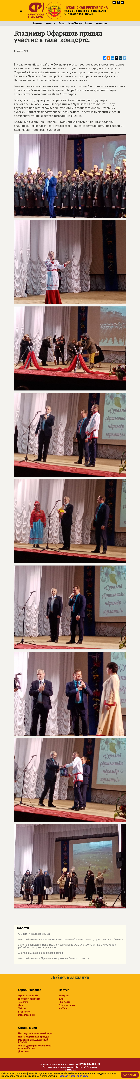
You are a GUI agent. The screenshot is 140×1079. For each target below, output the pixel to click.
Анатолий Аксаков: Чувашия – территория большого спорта (52, 959)
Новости (50, 23)
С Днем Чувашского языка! (32, 934)
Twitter (22, 1008)
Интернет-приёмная (29, 999)
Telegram (23, 1002)
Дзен (20, 1005)
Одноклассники (26, 1015)
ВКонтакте (24, 1011)
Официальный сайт (28, 995)
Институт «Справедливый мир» (35, 1033)
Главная (37, 23)
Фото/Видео (75, 23)
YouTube (63, 1008)
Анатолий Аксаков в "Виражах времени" (40, 953)
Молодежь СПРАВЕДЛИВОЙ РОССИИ (33, 1041)
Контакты (101, 23)
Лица (61, 23)
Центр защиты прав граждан (33, 1036)
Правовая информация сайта (73, 1076)
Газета (88, 23)
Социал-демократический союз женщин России (34, 1046)
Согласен (129, 1075)
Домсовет (23, 1051)
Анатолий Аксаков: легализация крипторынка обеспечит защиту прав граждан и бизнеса (69, 940)
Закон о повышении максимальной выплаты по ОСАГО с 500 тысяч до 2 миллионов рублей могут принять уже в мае (65, 946)
